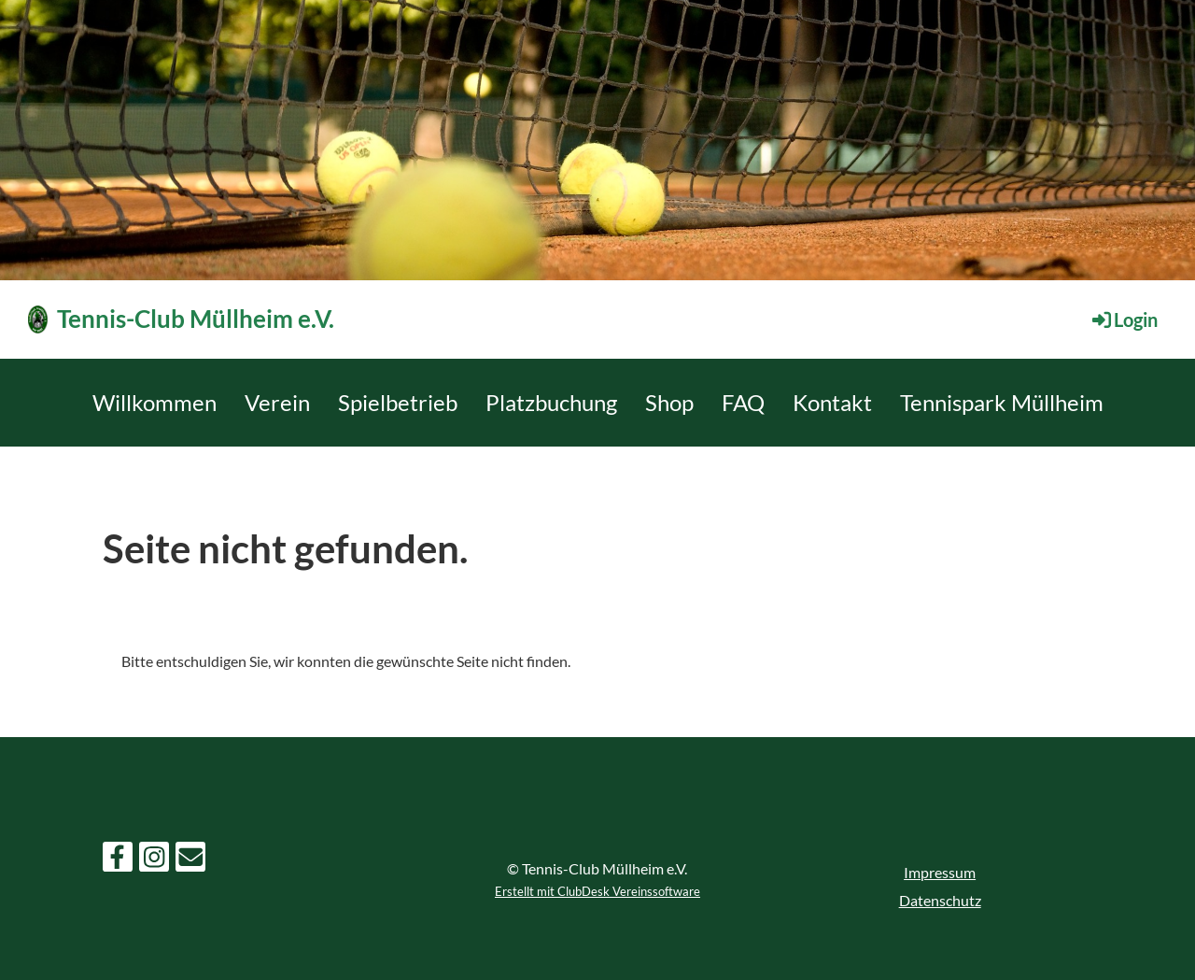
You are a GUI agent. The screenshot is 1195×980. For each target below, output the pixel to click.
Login (1124, 319)
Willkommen (154, 402)
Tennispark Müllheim (1002, 402)
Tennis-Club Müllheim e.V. (195, 319)
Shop (669, 402)
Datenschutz (940, 900)
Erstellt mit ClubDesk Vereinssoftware (597, 891)
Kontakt (832, 402)
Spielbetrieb (397, 402)
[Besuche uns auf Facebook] (118, 860)
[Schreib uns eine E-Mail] (190, 860)
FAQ (743, 402)
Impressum (940, 872)
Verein (277, 402)
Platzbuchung (551, 402)
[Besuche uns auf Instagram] (154, 860)
